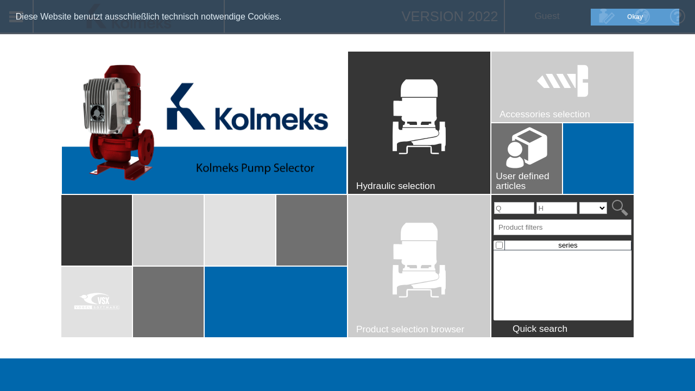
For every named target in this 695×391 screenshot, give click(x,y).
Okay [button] (635, 17)
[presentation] (562, 250)
